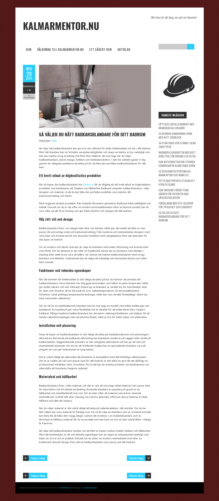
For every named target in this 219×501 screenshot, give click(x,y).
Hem (28, 49)
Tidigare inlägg (38, 458)
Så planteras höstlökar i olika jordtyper (177, 145)
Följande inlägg (136, 458)
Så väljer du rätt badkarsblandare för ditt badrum (92, 134)
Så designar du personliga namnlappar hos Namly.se (175, 173)
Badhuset (88, 184)
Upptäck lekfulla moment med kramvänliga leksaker (176, 126)
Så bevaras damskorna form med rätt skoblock (175, 135)
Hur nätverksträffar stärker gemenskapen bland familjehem (177, 164)
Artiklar (123, 49)
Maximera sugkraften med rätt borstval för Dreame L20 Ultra (177, 154)
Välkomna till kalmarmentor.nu (60, 49)
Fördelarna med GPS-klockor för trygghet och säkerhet (176, 205)
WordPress (65, 488)
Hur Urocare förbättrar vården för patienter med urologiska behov (174, 194)
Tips (54, 141)
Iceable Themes (90, 488)
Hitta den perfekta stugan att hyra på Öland (177, 182)
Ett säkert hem (100, 49)
